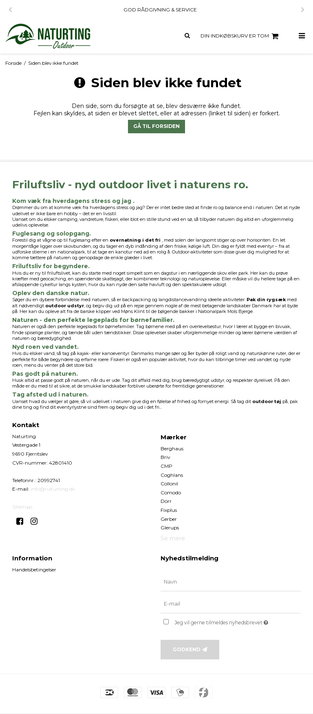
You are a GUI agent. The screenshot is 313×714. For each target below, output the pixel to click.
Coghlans (172, 475)
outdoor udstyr (64, 306)
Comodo (171, 492)
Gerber (169, 519)
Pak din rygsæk (266, 299)
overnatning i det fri (135, 240)
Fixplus (169, 510)
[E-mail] (231, 604)
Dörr (166, 501)
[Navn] (231, 582)
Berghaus (172, 448)
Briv (165, 457)
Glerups (170, 527)
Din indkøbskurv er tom (241, 36)
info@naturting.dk (53, 489)
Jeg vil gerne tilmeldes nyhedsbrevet (237, 621)
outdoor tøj (266, 401)
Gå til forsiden (156, 126)
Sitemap (22, 507)
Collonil (169, 483)
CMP (166, 466)
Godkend (187, 649)
